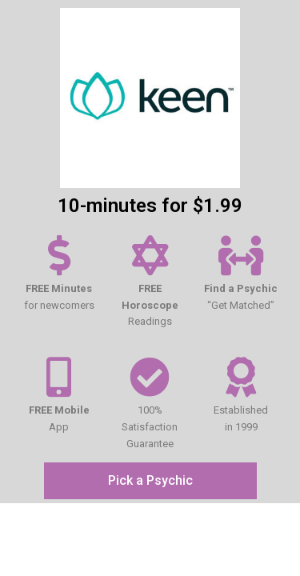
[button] (150, 480)
